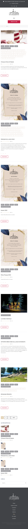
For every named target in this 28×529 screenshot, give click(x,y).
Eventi (7, 46)
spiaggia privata (13, 390)
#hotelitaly (4, 50)
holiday (23, 52)
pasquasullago (9, 135)
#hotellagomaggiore (12, 50)
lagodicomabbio (21, 54)
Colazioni (14, 507)
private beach (16, 388)
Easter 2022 (4, 210)
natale (3, 58)
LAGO (15, 54)
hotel (3, 54)
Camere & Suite (14, 505)
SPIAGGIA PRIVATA (6, 394)
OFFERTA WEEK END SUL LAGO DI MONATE (13, 341)
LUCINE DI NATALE (6, 318)
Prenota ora (14, 21)
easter (8, 129)
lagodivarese (12, 56)
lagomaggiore (19, 56)
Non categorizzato (6, 48)
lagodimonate (4, 56)
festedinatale (10, 52)
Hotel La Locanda (5, 141)
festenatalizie (17, 52)
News (16, 46)
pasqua (3, 135)
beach (3, 388)
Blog (3, 46)
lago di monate (9, 388)
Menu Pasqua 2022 (6, 275)
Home (2, 26)
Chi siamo (14, 516)
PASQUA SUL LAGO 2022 (8, 139)
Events (11, 46)
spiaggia (23, 388)
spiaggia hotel (4, 390)
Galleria (14, 511)
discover (3, 52)
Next (14, 417)
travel (7, 58)
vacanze (12, 58)
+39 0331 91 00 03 (14, 3)
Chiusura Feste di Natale (7, 62)
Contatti (14, 518)
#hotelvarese (21, 50)
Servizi (14, 509)
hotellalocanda (9, 54)
